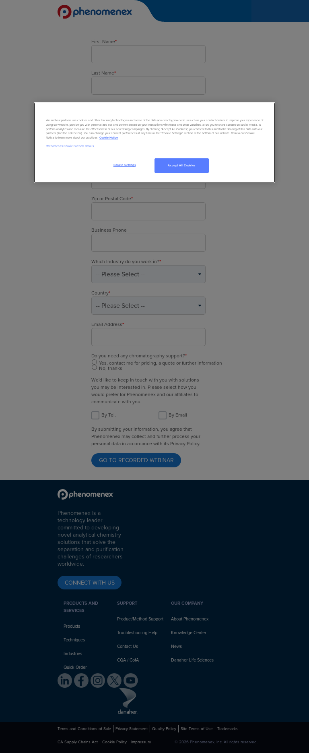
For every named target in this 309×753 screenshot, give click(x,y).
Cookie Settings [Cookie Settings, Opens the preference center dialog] (124, 165)
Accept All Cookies (181, 165)
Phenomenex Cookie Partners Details (70, 146)
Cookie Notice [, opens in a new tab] (108, 137)
